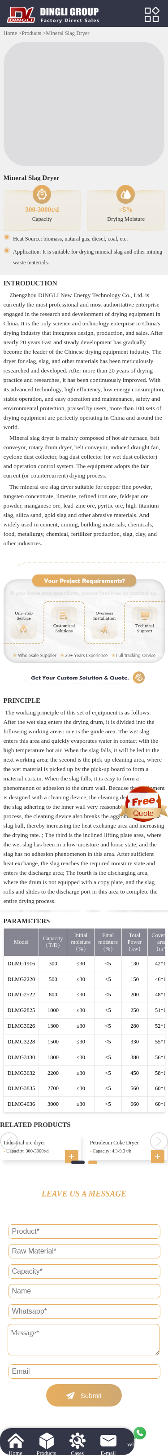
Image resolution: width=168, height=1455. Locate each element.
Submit (91, 1395)
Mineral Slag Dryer (67, 33)
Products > (34, 33)
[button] (78, 1162)
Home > (13, 33)
